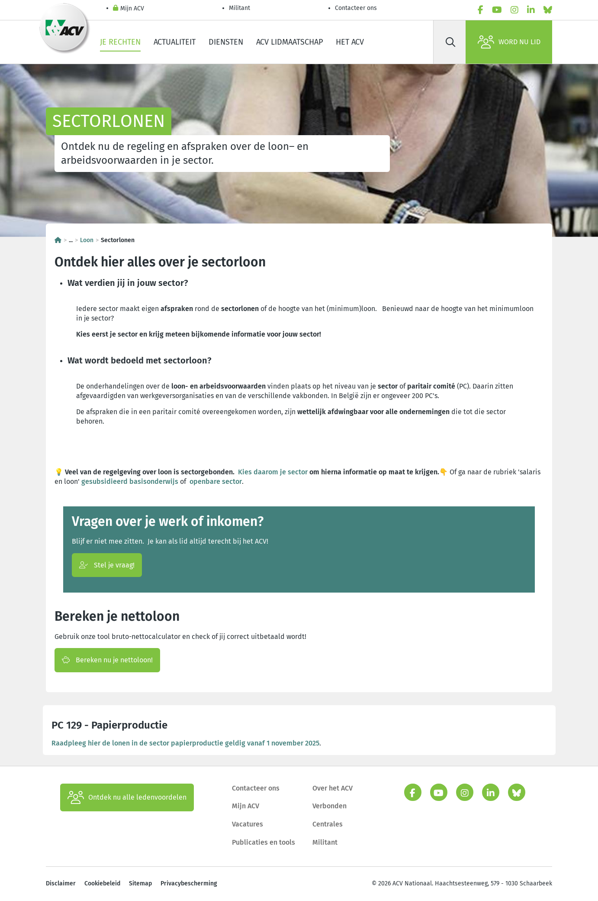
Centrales (327, 824)
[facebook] (480, 10)
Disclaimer (61, 883)
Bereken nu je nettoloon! (107, 660)
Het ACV (350, 42)
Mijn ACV (128, 9)
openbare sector (216, 481)
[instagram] (514, 10)
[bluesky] (547, 10)
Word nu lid (509, 42)
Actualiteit (175, 42)
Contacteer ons (356, 8)
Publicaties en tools (263, 842)
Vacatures (247, 824)
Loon (86, 240)
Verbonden (329, 806)
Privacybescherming (189, 883)
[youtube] (497, 10)
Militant (239, 8)
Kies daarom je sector (273, 472)
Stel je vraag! (107, 565)
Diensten (226, 42)
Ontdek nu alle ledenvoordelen (127, 797)
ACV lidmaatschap (289, 42)
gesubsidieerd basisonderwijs (129, 481)
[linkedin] (531, 10)
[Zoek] (450, 42)
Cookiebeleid (102, 883)
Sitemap (140, 883)
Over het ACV (332, 788)
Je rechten (120, 42)
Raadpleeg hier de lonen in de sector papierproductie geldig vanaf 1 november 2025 (185, 743)
